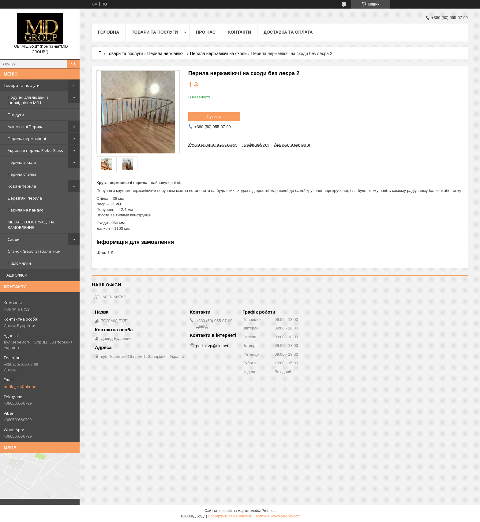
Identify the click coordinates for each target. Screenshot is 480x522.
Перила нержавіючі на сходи (218, 53)
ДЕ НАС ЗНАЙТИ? (110, 297)
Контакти (239, 32)
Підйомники (19, 263)
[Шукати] (73, 63)
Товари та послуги (21, 85)
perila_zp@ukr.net (21, 386)
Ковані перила (22, 186)
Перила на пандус (25, 210)
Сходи (14, 239)
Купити (214, 116)
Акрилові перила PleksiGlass (35, 150)
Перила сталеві (23, 174)
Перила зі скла (22, 162)
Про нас (206, 32)
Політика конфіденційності (277, 516)
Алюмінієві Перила (25, 126)
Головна (108, 32)
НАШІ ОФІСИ (15, 275)
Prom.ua (269, 511)
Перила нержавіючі (27, 138)
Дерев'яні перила (25, 198)
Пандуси (16, 114)
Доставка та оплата (288, 32)
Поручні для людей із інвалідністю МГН (28, 99)
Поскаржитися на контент (229, 516)
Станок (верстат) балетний (34, 251)
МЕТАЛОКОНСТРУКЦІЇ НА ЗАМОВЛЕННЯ (31, 224)
